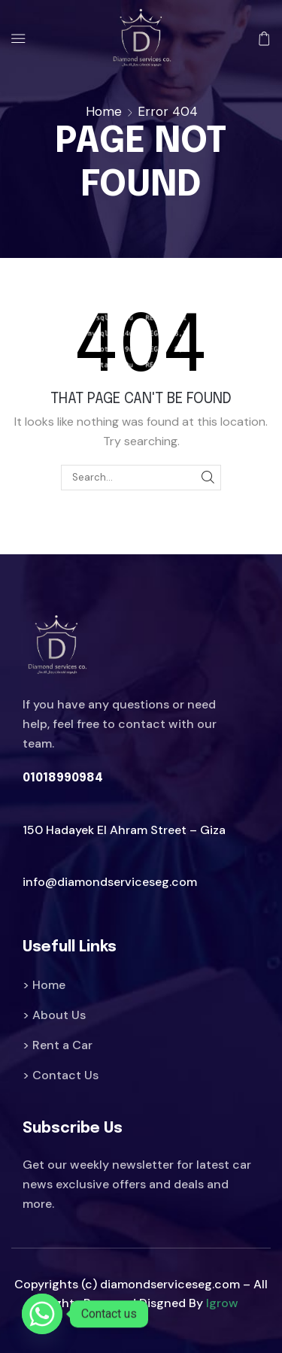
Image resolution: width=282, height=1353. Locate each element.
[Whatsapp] (42, 1314)
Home (104, 111)
